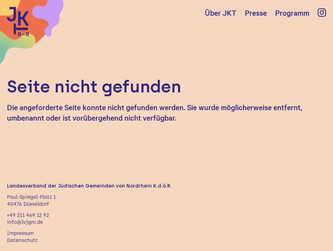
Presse (256, 12)
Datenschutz (22, 240)
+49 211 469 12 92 (28, 215)
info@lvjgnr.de (25, 222)
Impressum (20, 233)
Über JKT (221, 12)
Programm (292, 12)
